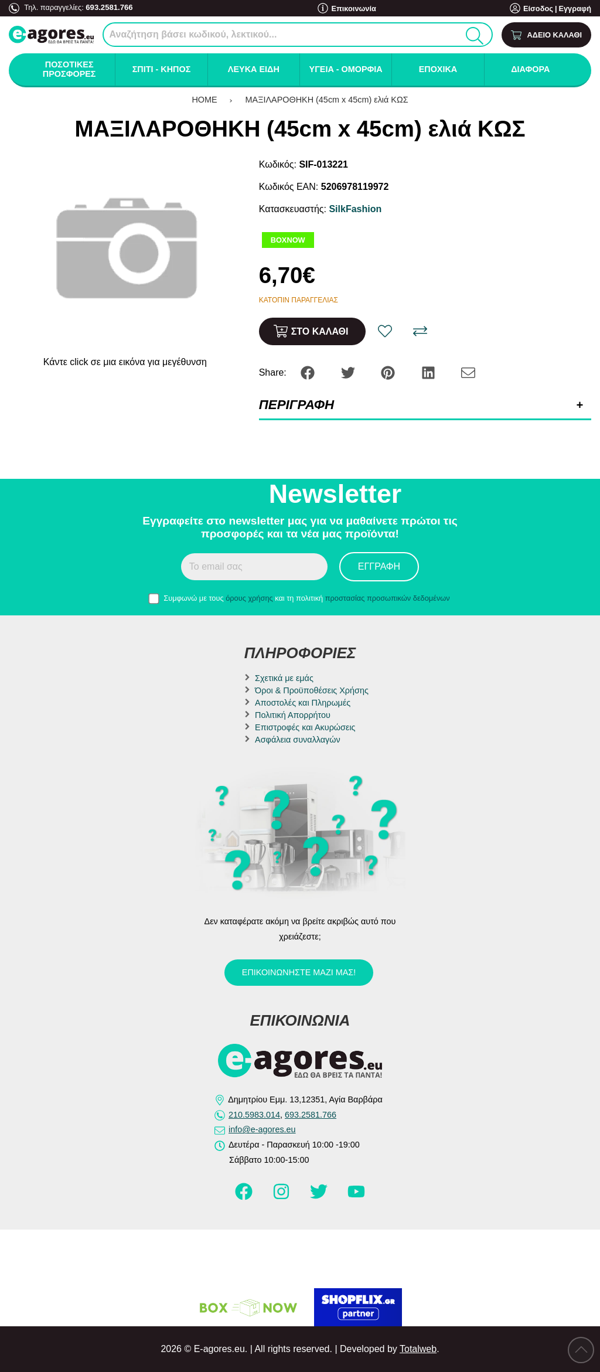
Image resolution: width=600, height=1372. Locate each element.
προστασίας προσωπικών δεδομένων (387, 598)
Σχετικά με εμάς (284, 678)
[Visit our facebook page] (245, 1196)
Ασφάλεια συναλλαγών (297, 739)
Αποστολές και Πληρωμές (302, 702)
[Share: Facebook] (309, 372)
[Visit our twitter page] (320, 1196)
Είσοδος (538, 8)
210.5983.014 (254, 1114)
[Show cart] (546, 34)
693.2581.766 (108, 7)
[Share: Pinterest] (389, 372)
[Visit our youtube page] (356, 1196)
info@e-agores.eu (262, 1129)
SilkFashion (355, 209)
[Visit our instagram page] (282, 1196)
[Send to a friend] (468, 372)
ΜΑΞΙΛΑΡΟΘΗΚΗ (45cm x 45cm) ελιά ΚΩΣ (327, 99)
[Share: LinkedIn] (429, 372)
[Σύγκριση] (420, 331)
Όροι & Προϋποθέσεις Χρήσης (312, 690)
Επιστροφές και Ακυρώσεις (305, 727)
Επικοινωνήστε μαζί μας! (299, 972)
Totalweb (418, 1349)
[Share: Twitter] (349, 372)
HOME (204, 99)
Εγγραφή (574, 8)
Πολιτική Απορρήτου (292, 715)
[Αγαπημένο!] (385, 331)
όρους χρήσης (249, 598)
